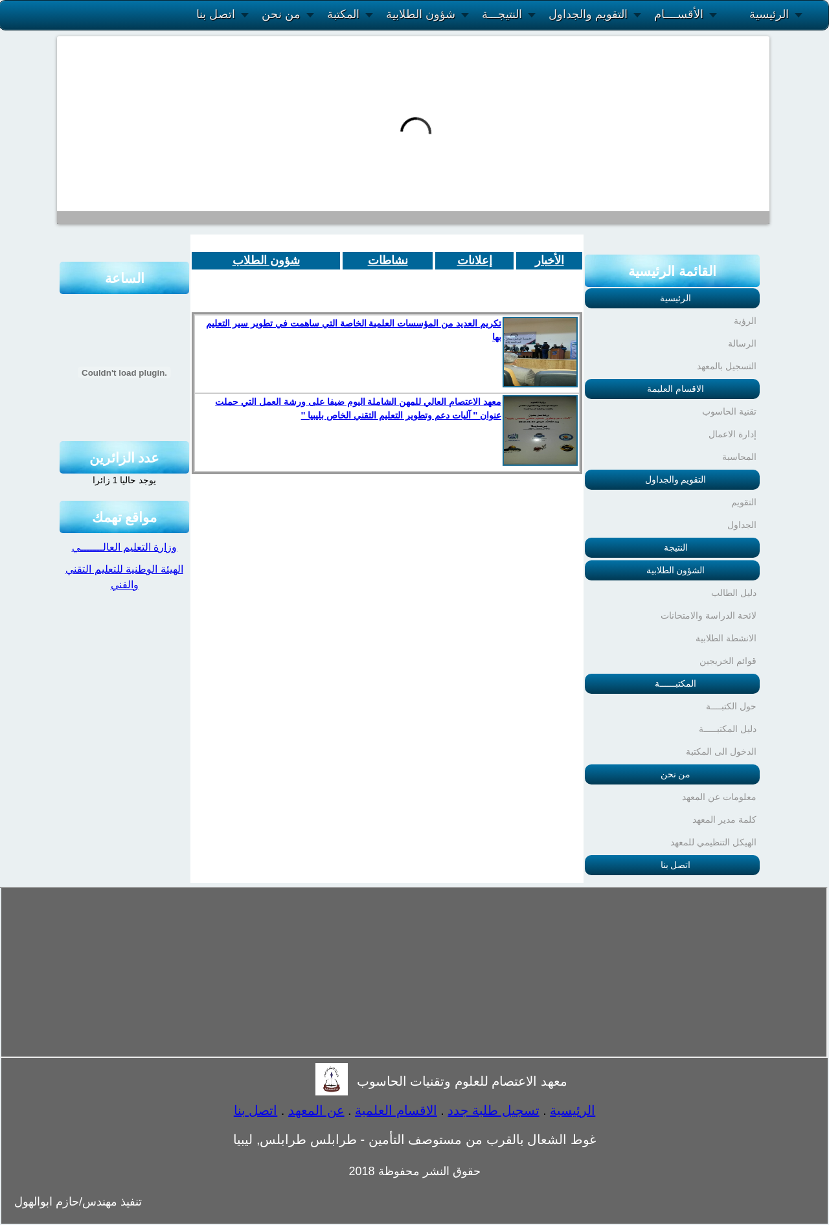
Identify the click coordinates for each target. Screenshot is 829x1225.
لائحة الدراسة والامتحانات (708, 615)
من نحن (281, 14)
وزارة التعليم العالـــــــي (124, 547)
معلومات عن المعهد (719, 797)
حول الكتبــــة (731, 706)
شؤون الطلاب (266, 260)
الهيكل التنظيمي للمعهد (713, 842)
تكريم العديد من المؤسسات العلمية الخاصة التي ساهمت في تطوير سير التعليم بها (353, 330)
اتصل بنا (215, 14)
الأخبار (549, 260)
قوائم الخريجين (727, 661)
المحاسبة (739, 457)
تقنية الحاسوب (729, 411)
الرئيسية (769, 14)
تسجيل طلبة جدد (493, 1110)
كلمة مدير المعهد (724, 819)
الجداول (741, 525)
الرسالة (742, 343)
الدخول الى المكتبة (721, 751)
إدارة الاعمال (732, 434)
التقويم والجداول (588, 14)
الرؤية (745, 320)
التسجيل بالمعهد (726, 366)
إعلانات (474, 260)
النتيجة (676, 547)
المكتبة (343, 14)
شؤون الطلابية (420, 14)
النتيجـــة (502, 14)
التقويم (743, 502)
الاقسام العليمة (675, 389)
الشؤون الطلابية (675, 570)
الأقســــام (678, 14)
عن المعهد (316, 1110)
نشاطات (388, 260)
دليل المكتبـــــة (727, 729)
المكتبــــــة (675, 683)
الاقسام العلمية (396, 1110)
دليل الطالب (733, 593)
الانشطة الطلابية (726, 638)
